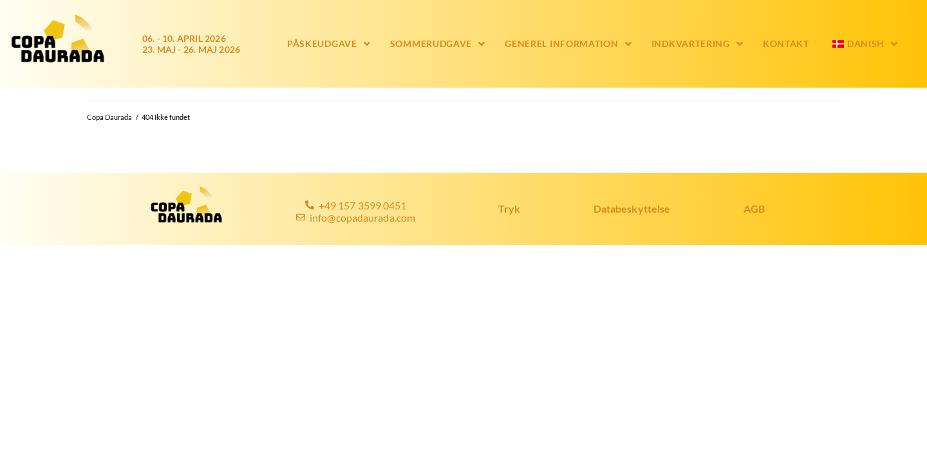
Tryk (509, 208)
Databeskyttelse (632, 208)
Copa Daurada (109, 117)
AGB (754, 208)
